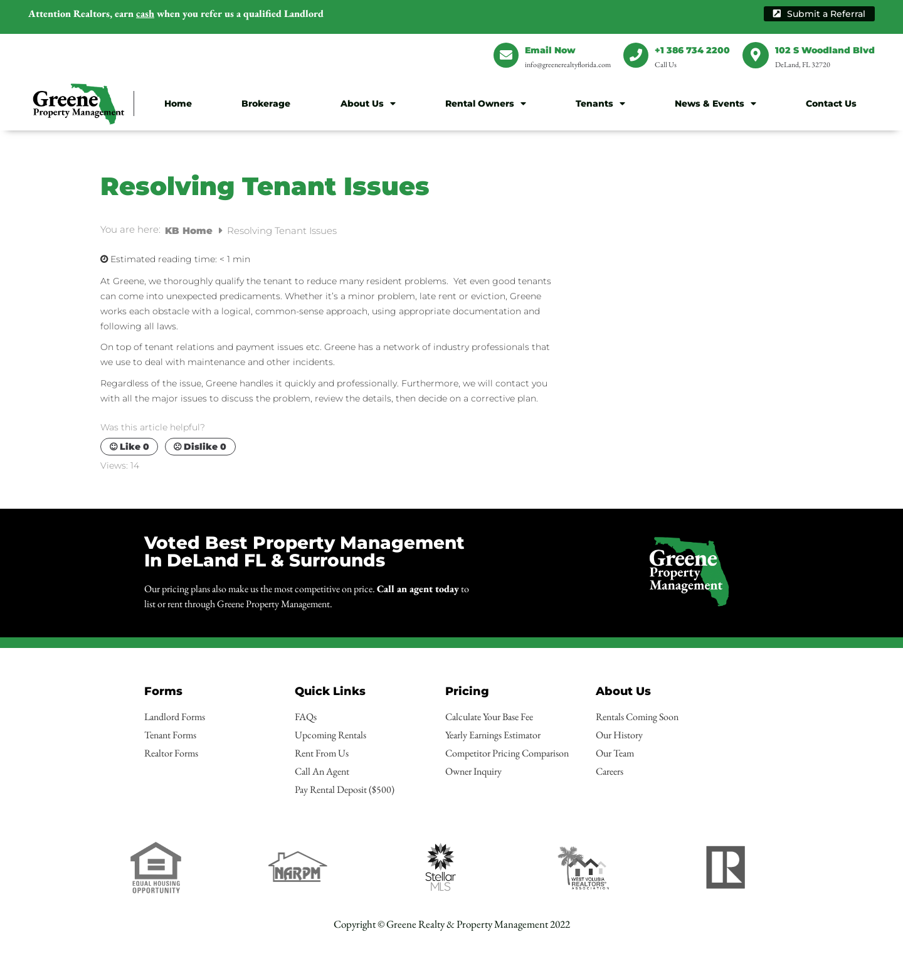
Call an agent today (418, 588)
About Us (368, 103)
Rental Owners (485, 103)
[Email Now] (506, 55)
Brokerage (265, 103)
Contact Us (831, 103)
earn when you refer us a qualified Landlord (176, 13)
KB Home (190, 230)
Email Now (550, 50)
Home (178, 103)
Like (129, 447)
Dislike (200, 447)
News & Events (715, 103)
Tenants (600, 103)
